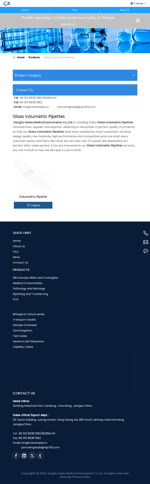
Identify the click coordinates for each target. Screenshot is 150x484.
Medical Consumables (27, 283)
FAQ (75, 10)
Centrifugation (22, 330)
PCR (15, 299)
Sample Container (25, 325)
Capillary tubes (23, 347)
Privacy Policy (81, 477)
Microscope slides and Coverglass (35, 278)
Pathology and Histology (29, 289)
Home (24, 10)
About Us (19, 246)
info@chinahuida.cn (36, 107)
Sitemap (65, 477)
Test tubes (20, 336)
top (143, 469)
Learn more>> (68, 24)
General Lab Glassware (28, 341)
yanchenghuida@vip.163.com (76, 107)
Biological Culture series (29, 314)
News (16, 257)
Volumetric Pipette (33, 196)
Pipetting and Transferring (30, 294)
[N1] (75, 40)
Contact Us (20, 263)
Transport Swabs (24, 320)
